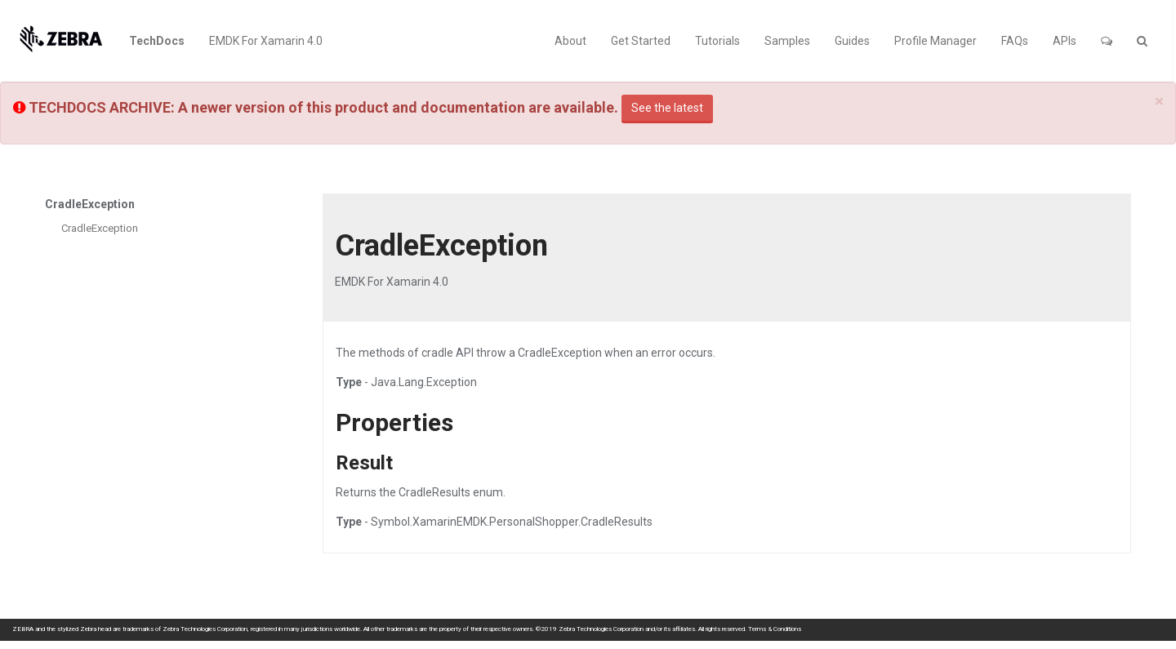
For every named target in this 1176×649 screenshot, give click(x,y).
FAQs (1014, 40)
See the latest (667, 107)
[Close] (1159, 101)
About (570, 40)
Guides (852, 40)
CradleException (99, 228)
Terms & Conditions (774, 629)
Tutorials (717, 40)
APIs (1064, 40)
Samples (787, 40)
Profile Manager (935, 40)
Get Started (640, 40)
